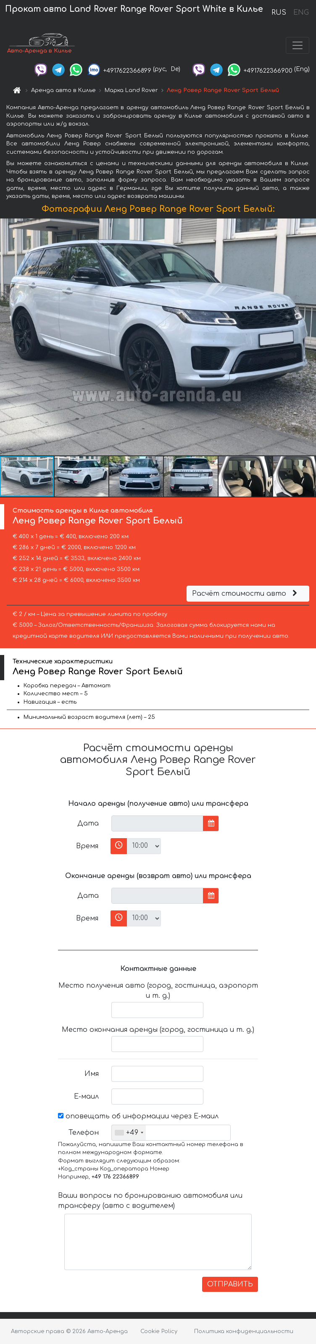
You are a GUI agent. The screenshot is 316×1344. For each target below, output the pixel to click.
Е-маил (86, 1096)
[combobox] (129, 1132)
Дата (88, 823)
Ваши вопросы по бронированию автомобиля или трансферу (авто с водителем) (150, 1201)
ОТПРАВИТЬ (230, 1284)
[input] (157, 823)
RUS (278, 12)
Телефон (83, 1132)
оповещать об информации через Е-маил (138, 1116)
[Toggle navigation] (297, 45)
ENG (300, 12)
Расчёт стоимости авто (246, 593)
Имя (91, 1074)
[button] (308, 337)
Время (87, 846)
